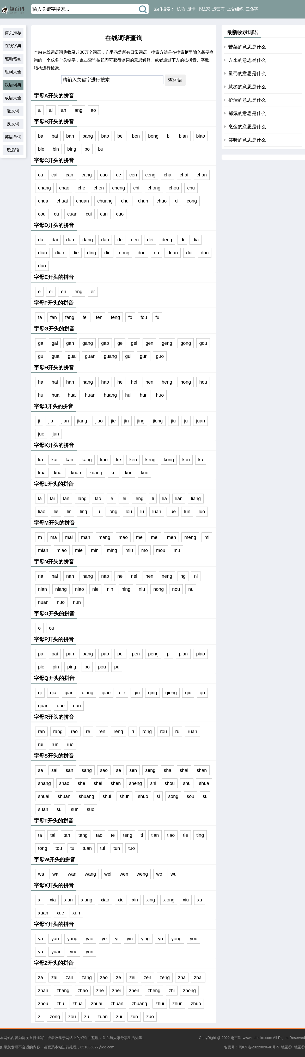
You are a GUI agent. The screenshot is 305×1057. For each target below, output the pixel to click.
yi (116, 938)
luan (156, 511)
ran (41, 731)
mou (160, 550)
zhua (77, 1003)
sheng (135, 783)
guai (72, 356)
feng (115, 317)
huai (72, 395)
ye (104, 938)
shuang (86, 796)
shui (106, 796)
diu (107, 252)
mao (123, 537)
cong (192, 201)
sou (190, 796)
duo (42, 265)
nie (95, 589)
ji (39, 420)
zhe (100, 990)
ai (51, 110)
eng (78, 291)
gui (128, 356)
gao (105, 343)
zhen (134, 990)
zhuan (117, 1003)
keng (150, 459)
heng (167, 382)
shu (187, 783)
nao (105, 576)
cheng (118, 187)
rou (163, 731)
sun (74, 809)
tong (42, 848)
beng (153, 136)
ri (132, 731)
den (135, 239)
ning (125, 589)
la (40, 498)
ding (91, 252)
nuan (43, 602)
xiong (168, 899)
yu (40, 951)
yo (160, 938)
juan (200, 420)
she (81, 783)
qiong (171, 692)
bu (100, 149)
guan (90, 356)
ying (145, 938)
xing (150, 899)
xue (60, 912)
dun (205, 252)
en (63, 291)
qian (69, 692)
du (156, 252)
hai (55, 382)
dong (124, 252)
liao (41, 511)
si (158, 796)
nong (158, 589)
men (171, 537)
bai (55, 136)
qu (202, 692)
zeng (165, 977)
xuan (43, 912)
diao (59, 252)
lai (52, 498)
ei (51, 291)
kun (128, 472)
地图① (286, 1047)
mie (79, 550)
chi (136, 187)
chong (154, 187)
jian (65, 420)
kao (104, 459)
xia (53, 899)
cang (87, 174)
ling (83, 511)
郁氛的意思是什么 (247, 113)
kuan (76, 472)
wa (41, 874)
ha (40, 382)
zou (72, 1016)
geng (167, 343)
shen (116, 783)
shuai (43, 796)
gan (70, 343)
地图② (299, 1047)
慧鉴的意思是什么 (247, 86)
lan (66, 498)
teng (127, 835)
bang (87, 136)
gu (40, 356)
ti (142, 835)
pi (168, 653)
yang (72, 938)
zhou (43, 1003)
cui (89, 214)
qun (77, 705)
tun (116, 848)
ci (176, 201)
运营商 (218, 9)
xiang (86, 899)
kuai (58, 472)
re (88, 731)
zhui (159, 1003)
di (182, 239)
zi (39, 1016)
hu (40, 395)
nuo (61, 602)
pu (116, 666)
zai (54, 977)
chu (191, 187)
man (85, 537)
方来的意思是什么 (247, 60)
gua (55, 356)
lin (69, 511)
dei (150, 239)
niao (79, 589)
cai (54, 174)
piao (200, 653)
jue (41, 434)
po (87, 666)
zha (182, 977)
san (69, 770)
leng (139, 498)
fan (53, 317)
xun (76, 912)
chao (64, 187)
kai (54, 459)
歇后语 (13, 150)
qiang (87, 692)
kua (42, 472)
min (95, 550)
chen (99, 187)
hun (144, 395)
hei (134, 382)
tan (67, 835)
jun (56, 434)
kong (169, 459)
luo (202, 511)
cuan (72, 214)
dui (189, 252)
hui (128, 395)
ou (51, 628)
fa (40, 317)
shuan (64, 796)
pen (136, 653)
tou (59, 848)
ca (40, 174)
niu (142, 589)
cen (133, 174)
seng (150, 770)
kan (69, 459)
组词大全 (13, 72)
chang (44, 187)
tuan (87, 848)
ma (53, 537)
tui (102, 848)
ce (118, 174)
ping (71, 666)
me (139, 537)
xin (135, 899)
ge (120, 343)
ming (112, 550)
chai (184, 174)
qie (122, 692)
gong (185, 343)
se (118, 770)
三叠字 (252, 9)
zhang (63, 990)
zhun (177, 1003)
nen (149, 576)
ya (40, 938)
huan (90, 395)
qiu (188, 692)
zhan (43, 990)
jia (50, 420)
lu (142, 511)
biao (200, 136)
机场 (181, 9)
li (153, 498)
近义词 (13, 111)
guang (110, 356)
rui (40, 744)
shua (204, 783)
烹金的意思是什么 (247, 126)
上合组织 (235, 9)
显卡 (191, 9)
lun (187, 511)
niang (61, 589)
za (40, 977)
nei (134, 576)
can (69, 174)
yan (55, 938)
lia (164, 498)
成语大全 (13, 98)
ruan (192, 731)
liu (97, 511)
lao (98, 498)
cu (56, 214)
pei (120, 653)
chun (143, 201)
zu (86, 1016)
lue (172, 511)
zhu (60, 1003)
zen (147, 977)
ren (102, 731)
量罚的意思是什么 (247, 73)
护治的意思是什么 (247, 100)
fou (144, 317)
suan (43, 809)
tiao (171, 835)
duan (172, 252)
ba (40, 136)
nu (190, 589)
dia (195, 239)
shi (153, 783)
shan (202, 770)
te (113, 835)
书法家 (204, 9)
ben (136, 136)
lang (82, 498)
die (75, 252)
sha (167, 770)
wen (124, 874)
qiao (106, 692)
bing (71, 149)
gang (87, 343)
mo (144, 550)
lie (56, 511)
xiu (186, 899)
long (112, 511)
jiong (158, 420)
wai (55, 874)
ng (183, 576)
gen (149, 343)
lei (123, 498)
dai (55, 239)
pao (105, 653)
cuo (120, 214)
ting (200, 835)
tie (185, 835)
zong (55, 1016)
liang (196, 498)
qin (136, 692)
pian (183, 653)
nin (110, 589)
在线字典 (13, 46)
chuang (105, 201)
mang (104, 537)
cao (104, 174)
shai (184, 770)
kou (186, 459)
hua (55, 395)
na (40, 576)
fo (130, 317)
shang (44, 783)
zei (132, 977)
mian (43, 550)
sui (60, 809)
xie (121, 899)
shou (169, 783)
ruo (70, 744)
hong (185, 382)
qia (53, 692)
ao (93, 110)
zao (104, 977)
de (120, 239)
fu (157, 317)
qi (40, 692)
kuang (95, 472)
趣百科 (236, 1038)
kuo (144, 472)
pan (70, 653)
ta (40, 835)
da (40, 239)
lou (129, 511)
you (193, 938)
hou (203, 382)
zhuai (96, 1003)
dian (42, 252)
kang (87, 459)
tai (52, 835)
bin (56, 149)
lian (178, 498)
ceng (150, 174)
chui (125, 201)
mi (206, 537)
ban (70, 136)
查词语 (175, 80)
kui (114, 472)
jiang (82, 420)
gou (203, 343)
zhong (189, 990)
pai (55, 653)
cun (104, 214)
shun (124, 796)
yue (73, 951)
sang (87, 770)
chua (43, 201)
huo (160, 395)
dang (87, 239)
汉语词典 (13, 85)
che (81, 187)
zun (134, 1016)
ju (186, 420)
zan (69, 977)
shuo (143, 796)
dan (70, 239)
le (111, 498)
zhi (172, 990)
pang (87, 653)
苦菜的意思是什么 (247, 47)
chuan (82, 201)
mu (177, 550)
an (63, 110)
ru (177, 731)
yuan (56, 951)
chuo (161, 201)
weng (142, 874)
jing (140, 420)
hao (105, 382)
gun (144, 356)
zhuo (196, 1003)
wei (107, 874)
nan (70, 576)
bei (120, 136)
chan (202, 174)
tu (72, 848)
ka (40, 459)
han (70, 382)
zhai (198, 977)
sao (104, 770)
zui (119, 1016)
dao (105, 239)
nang (87, 576)
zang (87, 977)
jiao (99, 420)
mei (154, 537)
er (93, 291)
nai (55, 576)
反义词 (13, 124)
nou (176, 589)
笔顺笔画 (13, 59)
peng (153, 653)
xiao (105, 899)
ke (118, 459)
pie (41, 666)
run (55, 744)
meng (190, 537)
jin (126, 420)
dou (141, 252)
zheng (154, 990)
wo (159, 874)
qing (152, 692)
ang (78, 110)
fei (85, 317)
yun (89, 951)
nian (42, 589)
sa (40, 770)
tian (155, 835)
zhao (83, 990)
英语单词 (13, 137)
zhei (116, 990)
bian (183, 136)
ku (200, 459)
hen (149, 382)
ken (133, 459)
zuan (102, 1016)
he (120, 382)
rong (147, 731)
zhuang (139, 1003)
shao (64, 783)
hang (87, 382)
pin (56, 666)
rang (58, 731)
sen (133, 770)
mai (69, 537)
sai (54, 770)
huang (110, 395)
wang (90, 874)
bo (87, 149)
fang (69, 317)
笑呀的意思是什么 (247, 140)
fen (99, 317)
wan (72, 874)
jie (113, 420)
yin (130, 938)
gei (134, 343)
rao (74, 731)
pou (102, 666)
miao (62, 550)
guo (160, 356)
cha (167, 174)
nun (77, 602)
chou (174, 187)
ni (196, 576)
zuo (150, 1016)
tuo (131, 848)
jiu (173, 420)
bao (105, 136)
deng (167, 239)
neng (167, 576)
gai (55, 343)
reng (118, 731)
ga (40, 343)
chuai (62, 201)
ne (120, 576)
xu (199, 899)
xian (68, 899)
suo (90, 809)
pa (40, 653)
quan (43, 705)
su (205, 796)
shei (98, 783)
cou (42, 214)
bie (41, 149)
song (173, 796)
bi (168, 136)
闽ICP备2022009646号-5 (259, 1047)
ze (118, 977)
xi (39, 899)
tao (99, 835)
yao (89, 938)
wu (173, 874)
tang (83, 835)
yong (176, 938)
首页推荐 (13, 32)
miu (129, 550)
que (61, 705)
